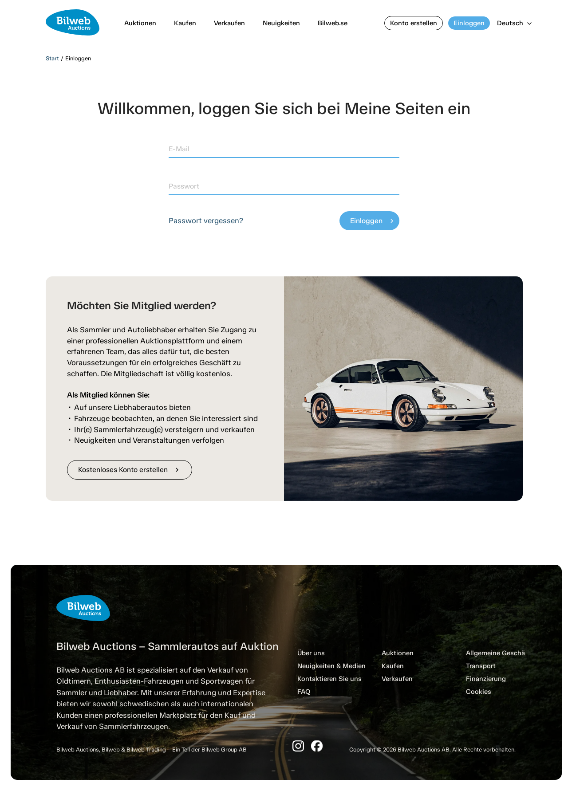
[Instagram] (298, 746)
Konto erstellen (413, 23)
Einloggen (469, 23)
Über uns (311, 653)
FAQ (303, 692)
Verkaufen (229, 23)
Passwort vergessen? (206, 220)
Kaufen (185, 23)
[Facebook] (317, 746)
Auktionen (140, 23)
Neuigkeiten (281, 23)
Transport (481, 666)
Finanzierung (486, 679)
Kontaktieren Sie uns (329, 679)
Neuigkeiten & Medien (331, 666)
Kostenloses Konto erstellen (129, 469)
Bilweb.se (332, 23)
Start (52, 58)
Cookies (478, 692)
